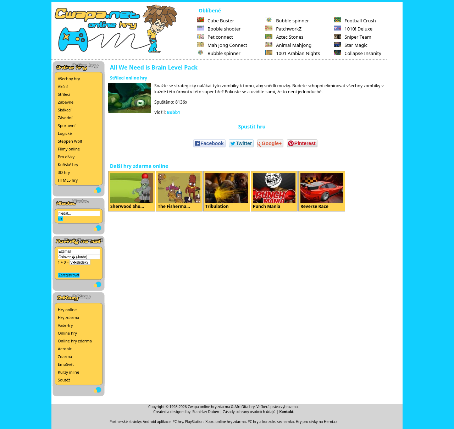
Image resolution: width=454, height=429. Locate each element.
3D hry (64, 172)
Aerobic (65, 348)
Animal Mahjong (288, 45)
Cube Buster (215, 20)
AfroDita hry (244, 406)
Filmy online (69, 149)
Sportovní (67, 125)
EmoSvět (66, 364)
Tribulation (226, 191)
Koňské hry (68, 164)
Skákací (64, 109)
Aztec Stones (284, 37)
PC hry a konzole (261, 421)
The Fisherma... (179, 191)
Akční (63, 86)
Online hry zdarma (75, 340)
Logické (65, 133)
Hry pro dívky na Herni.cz (316, 421)
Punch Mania (274, 191)
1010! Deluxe (353, 29)
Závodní (65, 117)
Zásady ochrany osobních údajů (249, 411)
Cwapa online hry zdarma (209, 406)
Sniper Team (352, 37)
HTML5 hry (68, 180)
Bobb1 (174, 112)
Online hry (67, 333)
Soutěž (64, 380)
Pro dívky (66, 156)
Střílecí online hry (128, 78)
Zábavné (65, 102)
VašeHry (65, 325)
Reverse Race (321, 191)
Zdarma (65, 356)
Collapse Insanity (357, 53)
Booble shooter (219, 29)
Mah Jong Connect (222, 45)
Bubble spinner (218, 53)
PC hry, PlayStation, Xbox (193, 421)
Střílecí (64, 94)
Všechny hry (69, 78)
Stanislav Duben (205, 411)
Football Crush (355, 20)
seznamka (285, 421)
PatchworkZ (283, 29)
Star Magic (350, 45)
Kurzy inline (68, 372)
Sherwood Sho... (131, 191)
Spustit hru (251, 126)
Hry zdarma (68, 317)
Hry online (67, 309)
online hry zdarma (231, 421)
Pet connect (215, 37)
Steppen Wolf (70, 141)
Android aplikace (157, 421)
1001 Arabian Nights (292, 53)
